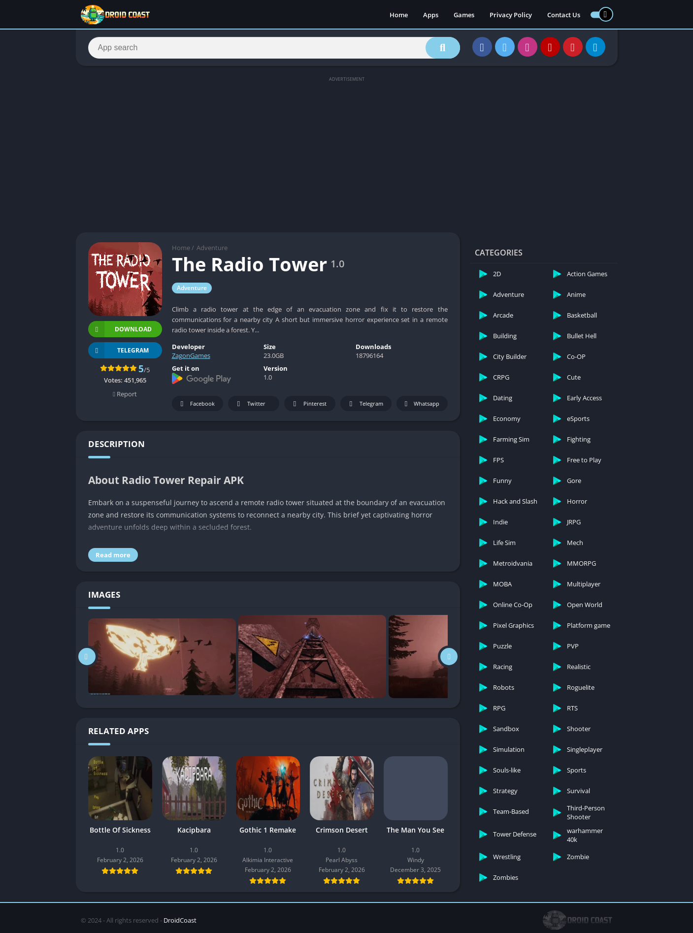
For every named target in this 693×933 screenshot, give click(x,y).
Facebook (196, 404)
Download (120, 329)
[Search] (274, 48)
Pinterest (308, 404)
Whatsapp (420, 404)
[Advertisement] (346, 154)
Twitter (249, 404)
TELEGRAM (118, 350)
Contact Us (563, 14)
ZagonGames (191, 355)
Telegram (364, 404)
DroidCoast (180, 920)
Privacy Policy (511, 14)
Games (464, 14)
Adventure (212, 247)
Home (399, 14)
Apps (430, 14)
